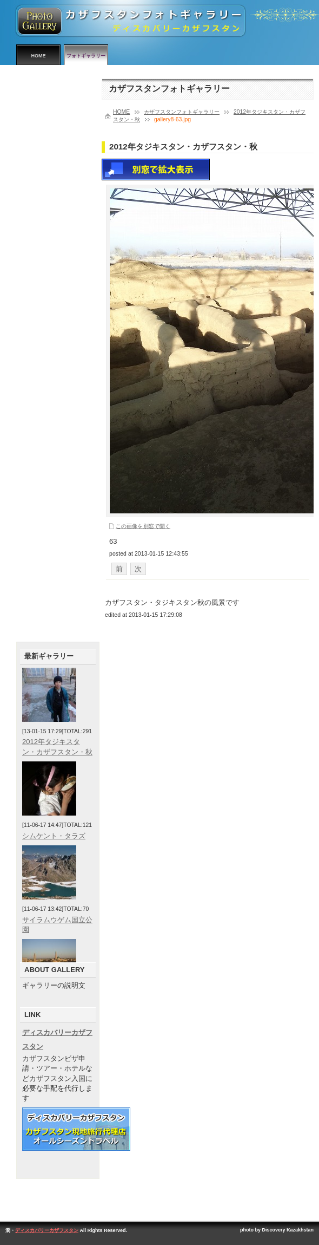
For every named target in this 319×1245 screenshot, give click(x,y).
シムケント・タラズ (53, 836)
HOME (38, 55)
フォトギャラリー (86, 55)
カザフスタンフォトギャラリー (182, 112)
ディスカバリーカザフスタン (46, 1230)
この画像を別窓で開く (143, 526)
